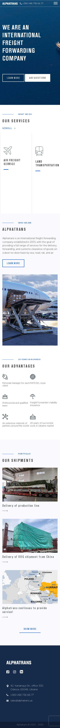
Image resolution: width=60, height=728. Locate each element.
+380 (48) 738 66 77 (31, 3)
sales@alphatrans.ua (21, 700)
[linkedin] (21, 672)
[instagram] (14, 672)
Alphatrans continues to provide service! (24, 610)
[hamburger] (56, 3)
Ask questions (37, 77)
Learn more (13, 77)
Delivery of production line (21, 505)
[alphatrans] (10, 3)
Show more (30, 628)
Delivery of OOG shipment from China (28, 557)
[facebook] (7, 672)
